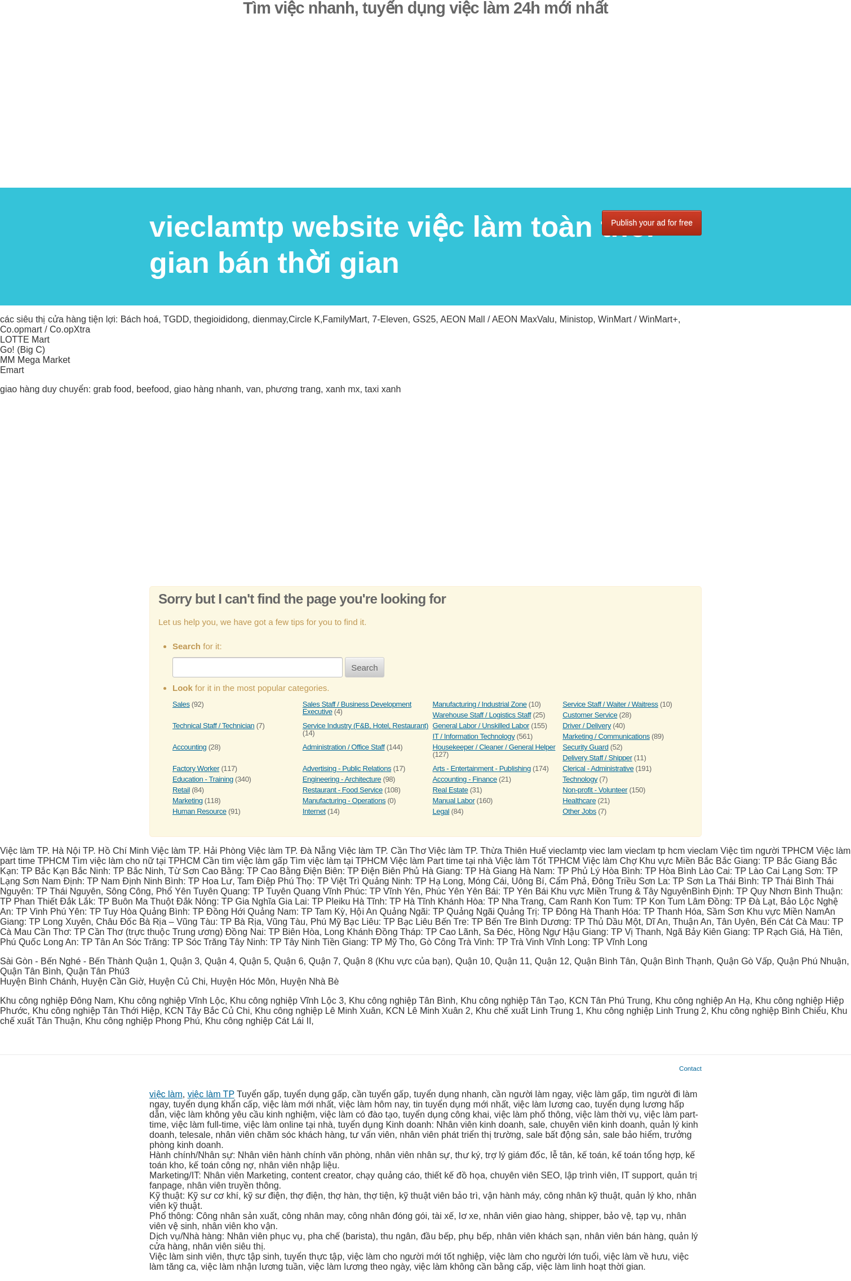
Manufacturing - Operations (344, 800)
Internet (314, 811)
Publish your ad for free (652, 222)
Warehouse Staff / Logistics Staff (482, 715)
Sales (181, 704)
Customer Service (589, 715)
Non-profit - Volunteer (594, 790)
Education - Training (202, 779)
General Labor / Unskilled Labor (481, 725)
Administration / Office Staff (344, 747)
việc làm (166, 1094)
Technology (579, 779)
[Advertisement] (425, 109)
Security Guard (585, 747)
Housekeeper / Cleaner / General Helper (494, 747)
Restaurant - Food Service (343, 790)
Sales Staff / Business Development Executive (357, 708)
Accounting (189, 747)
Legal (441, 811)
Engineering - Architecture (342, 779)
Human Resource (199, 811)
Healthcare (579, 800)
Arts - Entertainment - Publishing (482, 768)
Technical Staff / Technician (213, 725)
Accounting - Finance (465, 779)
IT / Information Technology (474, 736)
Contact (690, 1068)
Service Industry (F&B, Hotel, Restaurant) (365, 725)
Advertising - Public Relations (347, 768)
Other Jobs (579, 811)
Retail (181, 790)
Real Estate (450, 790)
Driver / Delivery (586, 725)
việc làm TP (211, 1094)
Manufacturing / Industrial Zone (480, 704)
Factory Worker (195, 768)
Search (364, 667)
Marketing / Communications (606, 736)
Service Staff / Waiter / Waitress (610, 704)
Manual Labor (454, 800)
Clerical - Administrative (597, 768)
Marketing (187, 800)
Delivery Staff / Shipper (597, 757)
